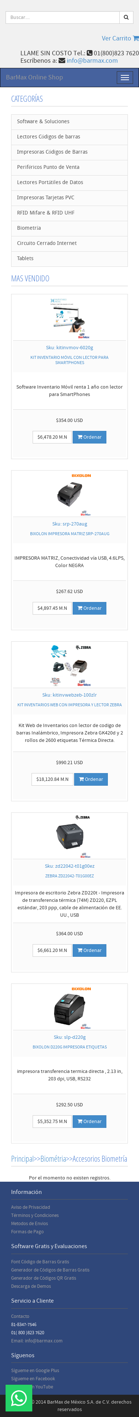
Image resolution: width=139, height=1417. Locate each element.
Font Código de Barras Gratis (40, 1262)
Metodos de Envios (29, 1224)
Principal (22, 1158)
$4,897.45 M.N (52, 608)
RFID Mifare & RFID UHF (46, 213)
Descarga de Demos (31, 1286)
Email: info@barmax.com (37, 1341)
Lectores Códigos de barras (48, 137)
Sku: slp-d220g (70, 1037)
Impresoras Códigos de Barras (52, 152)
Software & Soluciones (43, 122)
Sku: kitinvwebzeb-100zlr (69, 695)
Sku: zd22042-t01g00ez (70, 866)
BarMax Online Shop (34, 77)
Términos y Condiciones (35, 1215)
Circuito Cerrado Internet (47, 243)
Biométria (53, 1158)
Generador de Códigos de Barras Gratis (50, 1270)
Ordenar (89, 437)
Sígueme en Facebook (33, 1379)
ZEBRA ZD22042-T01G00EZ (69, 876)
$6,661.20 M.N (52, 950)
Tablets (25, 259)
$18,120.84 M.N (52, 779)
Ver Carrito (120, 38)
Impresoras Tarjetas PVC (45, 198)
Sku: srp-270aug (69, 524)
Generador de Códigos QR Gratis (43, 1278)
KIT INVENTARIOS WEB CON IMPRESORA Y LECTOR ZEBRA (69, 705)
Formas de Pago (27, 1232)
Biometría (29, 228)
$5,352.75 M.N (52, 1121)
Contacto (20, 1316)
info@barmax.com (92, 60)
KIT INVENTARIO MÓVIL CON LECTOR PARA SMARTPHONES (69, 360)
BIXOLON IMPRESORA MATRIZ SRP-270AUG (69, 534)
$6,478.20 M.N (52, 437)
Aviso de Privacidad (30, 1207)
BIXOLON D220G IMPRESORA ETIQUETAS (70, 1047)
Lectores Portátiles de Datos (50, 183)
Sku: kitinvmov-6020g (69, 347)
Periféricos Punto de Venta (48, 167)
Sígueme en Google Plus (35, 1371)
